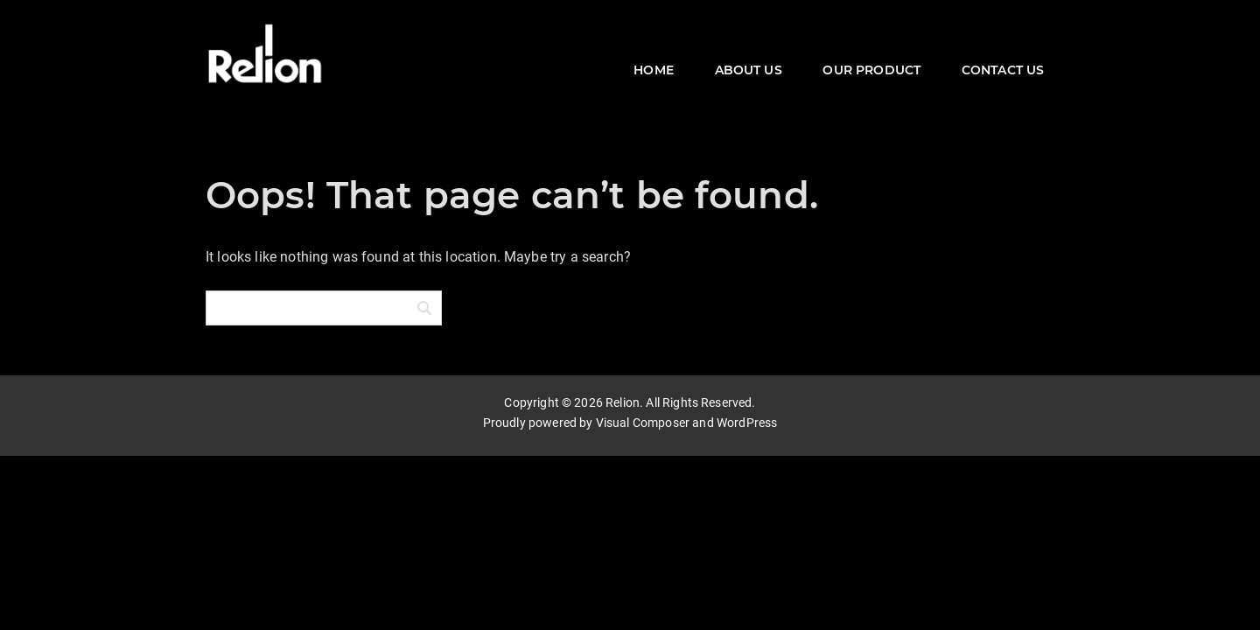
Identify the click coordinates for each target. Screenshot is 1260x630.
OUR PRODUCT (871, 70)
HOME (654, 70)
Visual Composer (643, 422)
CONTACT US (1003, 70)
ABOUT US (748, 70)
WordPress (747, 422)
